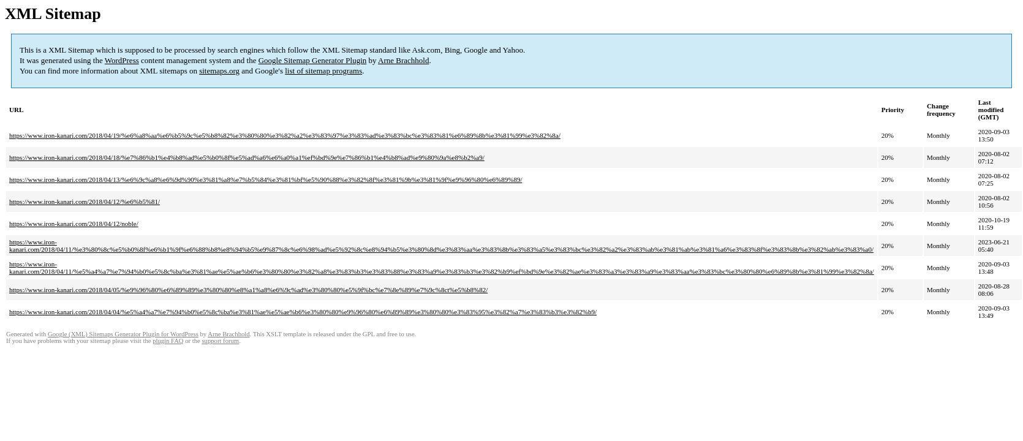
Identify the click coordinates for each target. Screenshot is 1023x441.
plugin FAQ (168, 340)
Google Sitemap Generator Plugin (313, 60)
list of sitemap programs (323, 70)
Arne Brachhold (403, 60)
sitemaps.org (219, 70)
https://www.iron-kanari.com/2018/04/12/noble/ (73, 223)
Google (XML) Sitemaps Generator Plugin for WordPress (123, 334)
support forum (220, 340)
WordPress (122, 60)
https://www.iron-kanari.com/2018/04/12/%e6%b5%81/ (84, 201)
